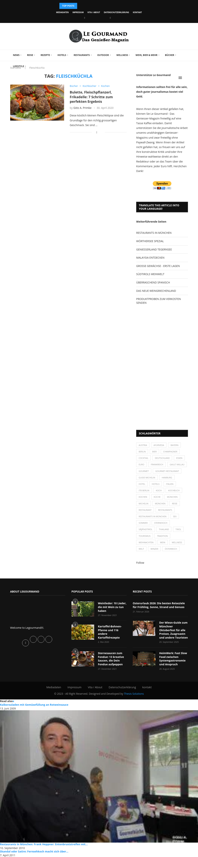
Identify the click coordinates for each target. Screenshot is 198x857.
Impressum (78, 12)
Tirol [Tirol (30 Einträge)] (178, 529)
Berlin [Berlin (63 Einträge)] (142, 451)
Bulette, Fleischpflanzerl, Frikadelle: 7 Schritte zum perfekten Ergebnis (91, 97)
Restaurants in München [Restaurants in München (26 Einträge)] (152, 516)
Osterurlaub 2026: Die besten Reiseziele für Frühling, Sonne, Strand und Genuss (159, 605)
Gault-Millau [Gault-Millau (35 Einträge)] (177, 464)
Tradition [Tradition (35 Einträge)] (162, 535)
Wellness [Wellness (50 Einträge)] (177, 542)
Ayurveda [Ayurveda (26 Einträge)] (159, 445)
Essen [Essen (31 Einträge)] (179, 458)
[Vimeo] (110, 17)
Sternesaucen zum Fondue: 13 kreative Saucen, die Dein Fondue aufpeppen (111, 658)
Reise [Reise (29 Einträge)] (174, 503)
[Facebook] (84, 17)
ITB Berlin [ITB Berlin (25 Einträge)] (144, 490)
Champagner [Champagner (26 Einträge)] (170, 451)
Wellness (122, 55)
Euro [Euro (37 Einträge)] (141, 464)
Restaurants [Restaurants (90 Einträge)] (165, 510)
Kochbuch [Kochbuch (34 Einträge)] (174, 490)
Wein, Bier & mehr (147, 55)
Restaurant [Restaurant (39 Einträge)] (145, 510)
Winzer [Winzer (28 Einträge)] (154, 548)
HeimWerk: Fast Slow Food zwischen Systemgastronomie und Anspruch (173, 658)
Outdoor (103, 55)
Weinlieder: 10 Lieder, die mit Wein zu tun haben (112, 606)
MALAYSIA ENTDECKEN (150, 257)
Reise (30, 55)
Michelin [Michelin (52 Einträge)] (143, 503)
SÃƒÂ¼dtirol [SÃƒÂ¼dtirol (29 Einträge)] (145, 529)
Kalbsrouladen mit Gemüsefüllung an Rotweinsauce (34, 704)
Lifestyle (18, 66)
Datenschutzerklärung (116, 12)
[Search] (186, 77)
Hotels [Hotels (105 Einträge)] (156, 484)
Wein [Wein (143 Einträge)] (162, 542)
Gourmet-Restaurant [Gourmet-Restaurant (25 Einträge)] (167, 471)
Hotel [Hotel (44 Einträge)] (142, 484)
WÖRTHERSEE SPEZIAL (150, 241)
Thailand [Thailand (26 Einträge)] (164, 529)
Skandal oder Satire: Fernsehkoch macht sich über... (34, 851)
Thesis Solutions (134, 693)
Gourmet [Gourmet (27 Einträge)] (144, 471)
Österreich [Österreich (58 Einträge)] (171, 548)
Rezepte (45, 55)
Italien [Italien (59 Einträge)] (169, 484)
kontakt (137, 12)
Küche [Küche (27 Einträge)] (157, 496)
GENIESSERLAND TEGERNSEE (154, 249)
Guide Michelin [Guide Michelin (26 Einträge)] (147, 477)
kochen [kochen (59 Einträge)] (143, 496)
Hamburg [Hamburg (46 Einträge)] (167, 477)
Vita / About (93, 12)
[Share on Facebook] (96, 132)
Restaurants (82, 55)
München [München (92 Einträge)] (160, 503)
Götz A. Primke (82, 108)
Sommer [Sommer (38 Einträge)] (143, 522)
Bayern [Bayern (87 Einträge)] (174, 445)
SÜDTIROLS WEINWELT (150, 274)
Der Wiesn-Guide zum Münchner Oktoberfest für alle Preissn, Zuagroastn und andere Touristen (173, 630)
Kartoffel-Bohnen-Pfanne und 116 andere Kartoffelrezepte (110, 632)
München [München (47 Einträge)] (172, 496)
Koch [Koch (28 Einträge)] (159, 490)
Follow (140, 562)
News (16, 55)
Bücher (169, 55)
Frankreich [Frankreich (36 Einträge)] (157, 464)
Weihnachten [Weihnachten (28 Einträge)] (146, 542)
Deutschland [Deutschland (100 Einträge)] (162, 458)
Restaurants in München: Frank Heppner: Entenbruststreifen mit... (44, 844)
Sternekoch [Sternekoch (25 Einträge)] (160, 522)
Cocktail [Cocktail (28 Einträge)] (143, 458)
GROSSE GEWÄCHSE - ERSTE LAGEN (158, 266)
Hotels (61, 55)
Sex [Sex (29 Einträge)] (175, 516)
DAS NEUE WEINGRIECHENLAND (156, 291)
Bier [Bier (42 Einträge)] (154, 451)
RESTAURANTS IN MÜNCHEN (154, 233)
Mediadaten (62, 12)
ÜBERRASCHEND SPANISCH (153, 282)
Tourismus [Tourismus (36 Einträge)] (144, 535)
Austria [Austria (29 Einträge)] (143, 445)
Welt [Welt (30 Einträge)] (141, 548)
